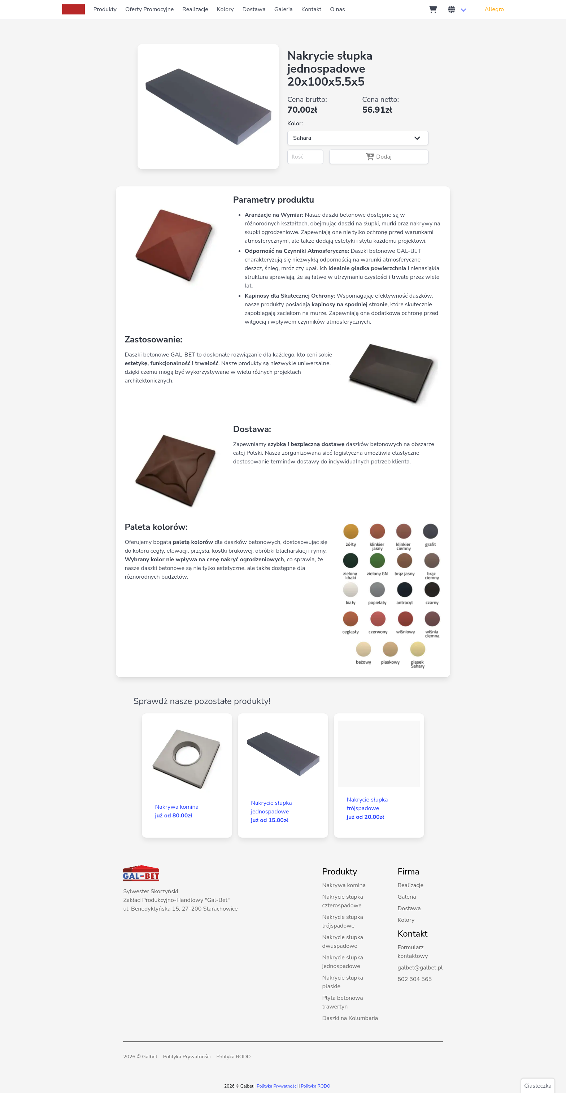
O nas (337, 9)
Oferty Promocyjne (149, 9)
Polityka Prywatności (187, 1056)
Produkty (105, 9)
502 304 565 (414, 979)
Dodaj (379, 157)
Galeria (283, 9)
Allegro (494, 9)
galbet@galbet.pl (420, 968)
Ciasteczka (538, 1085)
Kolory (225, 9)
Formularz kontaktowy (412, 951)
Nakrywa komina (344, 885)
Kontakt (311, 9)
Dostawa (253, 9)
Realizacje (195, 9)
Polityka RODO (233, 1056)
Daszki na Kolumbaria (350, 1018)
